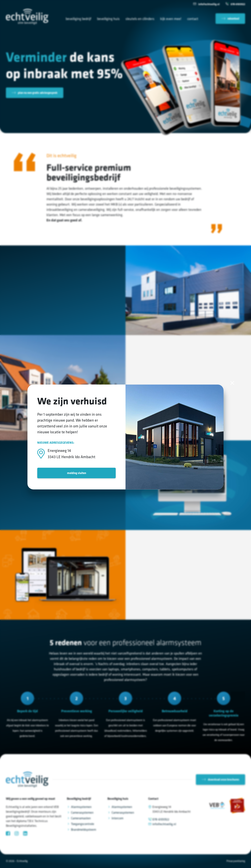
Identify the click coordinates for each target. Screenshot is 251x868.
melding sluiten (76, 473)
